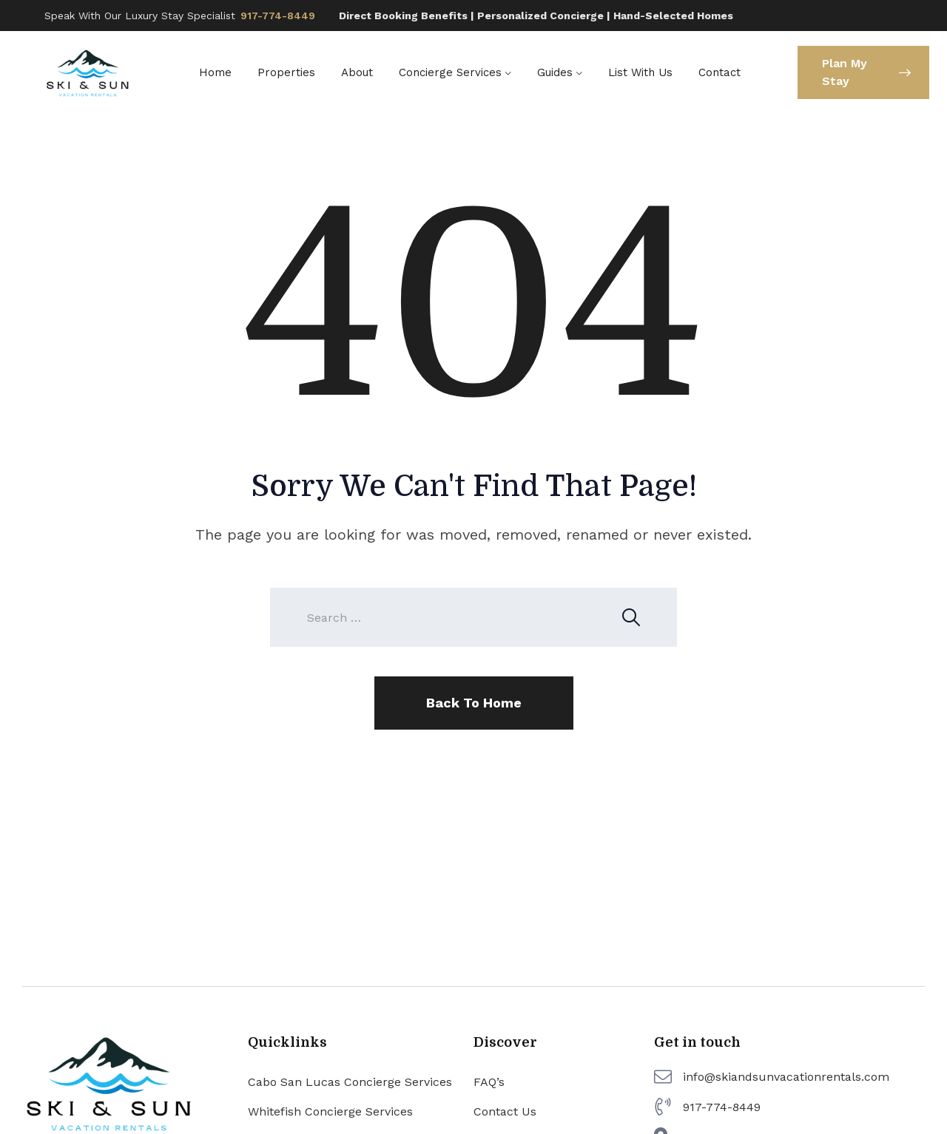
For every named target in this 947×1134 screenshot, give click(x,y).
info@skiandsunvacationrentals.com (786, 1077)
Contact (719, 72)
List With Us (640, 72)
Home (215, 72)
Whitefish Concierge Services (330, 1111)
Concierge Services (450, 72)
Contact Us (505, 1111)
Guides (555, 72)
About (357, 72)
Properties (286, 72)
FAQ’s (489, 1082)
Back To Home (474, 702)
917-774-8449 (277, 15)
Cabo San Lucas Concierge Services (350, 1082)
